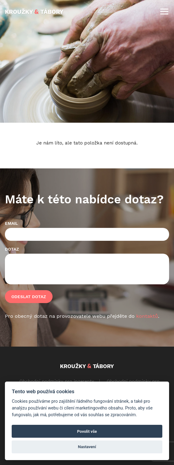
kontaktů (147, 316)
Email (11, 223)
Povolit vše (87, 431)
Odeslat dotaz (28, 296)
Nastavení (87, 446)
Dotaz (12, 249)
